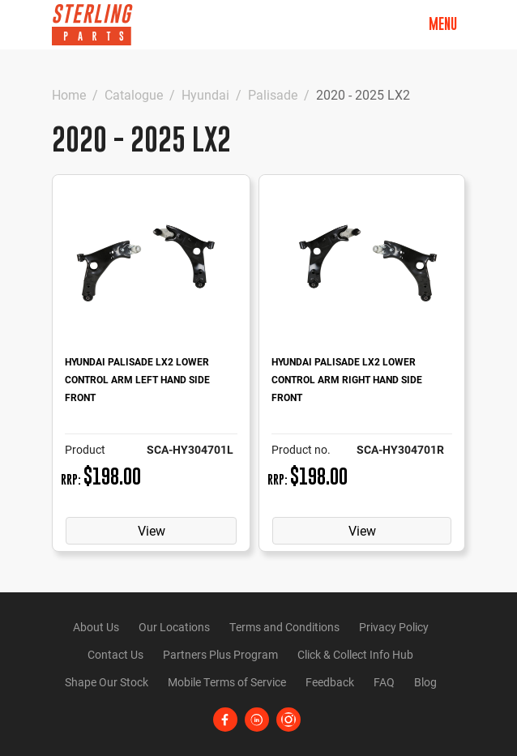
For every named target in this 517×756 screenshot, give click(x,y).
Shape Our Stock (106, 682)
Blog (425, 682)
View (151, 530)
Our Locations (174, 626)
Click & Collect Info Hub (355, 654)
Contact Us (115, 654)
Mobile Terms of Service (227, 682)
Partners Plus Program (220, 654)
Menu (443, 23)
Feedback (330, 682)
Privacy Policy (394, 626)
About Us (96, 626)
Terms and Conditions (284, 626)
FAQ (384, 682)
